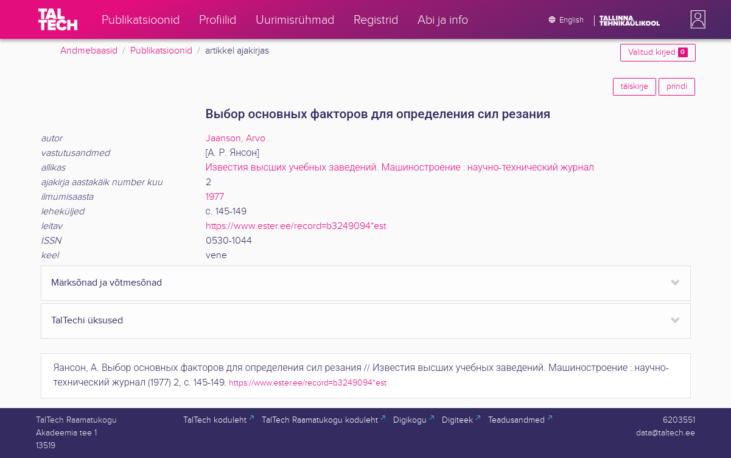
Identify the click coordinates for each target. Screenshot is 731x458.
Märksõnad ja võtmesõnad (106, 283)
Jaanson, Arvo (235, 138)
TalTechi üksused (87, 320)
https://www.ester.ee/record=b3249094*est (296, 226)
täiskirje (634, 86)
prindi (676, 86)
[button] (695, 19)
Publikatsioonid (161, 51)
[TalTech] (57, 19)
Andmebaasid (88, 51)
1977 (215, 197)
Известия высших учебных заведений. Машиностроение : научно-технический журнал (400, 168)
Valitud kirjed (657, 52)
